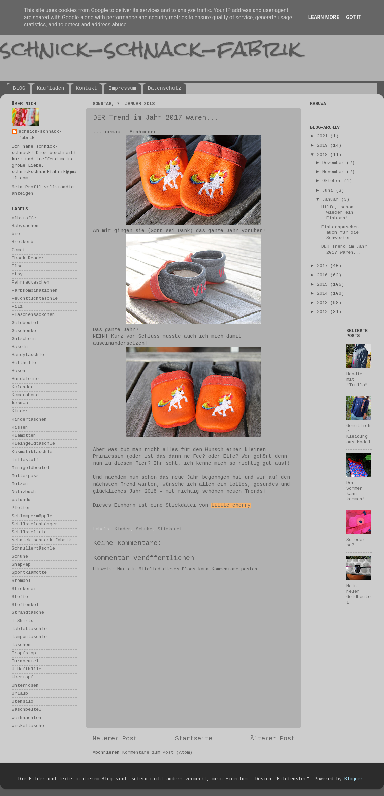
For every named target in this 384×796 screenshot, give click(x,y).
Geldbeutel (25, 322)
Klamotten (24, 435)
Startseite (193, 738)
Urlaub (20, 693)
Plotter (21, 507)
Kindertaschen (29, 419)
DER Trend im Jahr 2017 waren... (344, 249)
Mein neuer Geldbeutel (358, 594)
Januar (331, 199)
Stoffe (20, 596)
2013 (323, 302)
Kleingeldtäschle (33, 443)
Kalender (22, 387)
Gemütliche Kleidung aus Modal (358, 434)
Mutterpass (25, 475)
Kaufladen (50, 88)
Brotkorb (22, 241)
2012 (323, 311)
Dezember (334, 162)
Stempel (21, 580)
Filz (17, 306)
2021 (323, 136)
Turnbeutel (25, 661)
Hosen (18, 370)
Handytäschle (28, 354)
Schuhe (144, 529)
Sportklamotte (29, 572)
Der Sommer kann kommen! (355, 491)
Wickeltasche (28, 725)
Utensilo (22, 701)
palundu (21, 499)
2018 (323, 154)
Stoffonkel (25, 604)
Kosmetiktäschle (32, 451)
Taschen (21, 645)
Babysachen (25, 225)
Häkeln (20, 347)
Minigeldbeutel (31, 467)
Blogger (353, 779)
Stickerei (170, 529)
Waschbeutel (26, 709)
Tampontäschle (29, 636)
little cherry (231, 505)
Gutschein (24, 338)
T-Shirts (22, 620)
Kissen (20, 427)
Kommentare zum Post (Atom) (157, 752)
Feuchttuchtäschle (35, 298)
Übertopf (22, 677)
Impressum (122, 88)
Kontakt (86, 88)
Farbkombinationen (35, 290)
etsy (17, 274)
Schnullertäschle (33, 548)
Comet (18, 250)
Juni (329, 190)
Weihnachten (26, 717)
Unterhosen (25, 685)
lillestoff (25, 459)
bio (16, 233)
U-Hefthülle (26, 669)
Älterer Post (272, 738)
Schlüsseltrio (29, 532)
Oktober (333, 181)
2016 (323, 275)
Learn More (323, 17)
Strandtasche (28, 612)
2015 (323, 284)
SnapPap (21, 564)
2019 (323, 145)
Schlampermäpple (32, 516)
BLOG (19, 88)
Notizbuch (24, 491)
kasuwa (20, 403)
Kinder (123, 529)
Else (17, 266)
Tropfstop (24, 653)
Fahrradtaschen (31, 282)
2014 (323, 293)
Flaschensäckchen (33, 314)
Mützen (20, 483)
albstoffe (24, 218)
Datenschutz (164, 88)
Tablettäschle (29, 628)
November (334, 171)
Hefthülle (24, 362)
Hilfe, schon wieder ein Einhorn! (337, 213)
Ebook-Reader (28, 258)
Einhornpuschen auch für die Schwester (340, 232)
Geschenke (24, 330)
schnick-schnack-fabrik (150, 48)
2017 (323, 265)
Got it (353, 17)
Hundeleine (25, 379)
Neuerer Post (115, 738)
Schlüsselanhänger (35, 524)
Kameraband (25, 395)
